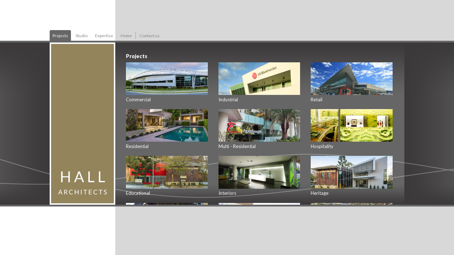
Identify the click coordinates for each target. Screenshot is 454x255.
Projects (60, 35)
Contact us (149, 35)
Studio (82, 35)
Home (126, 35)
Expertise (104, 35)
